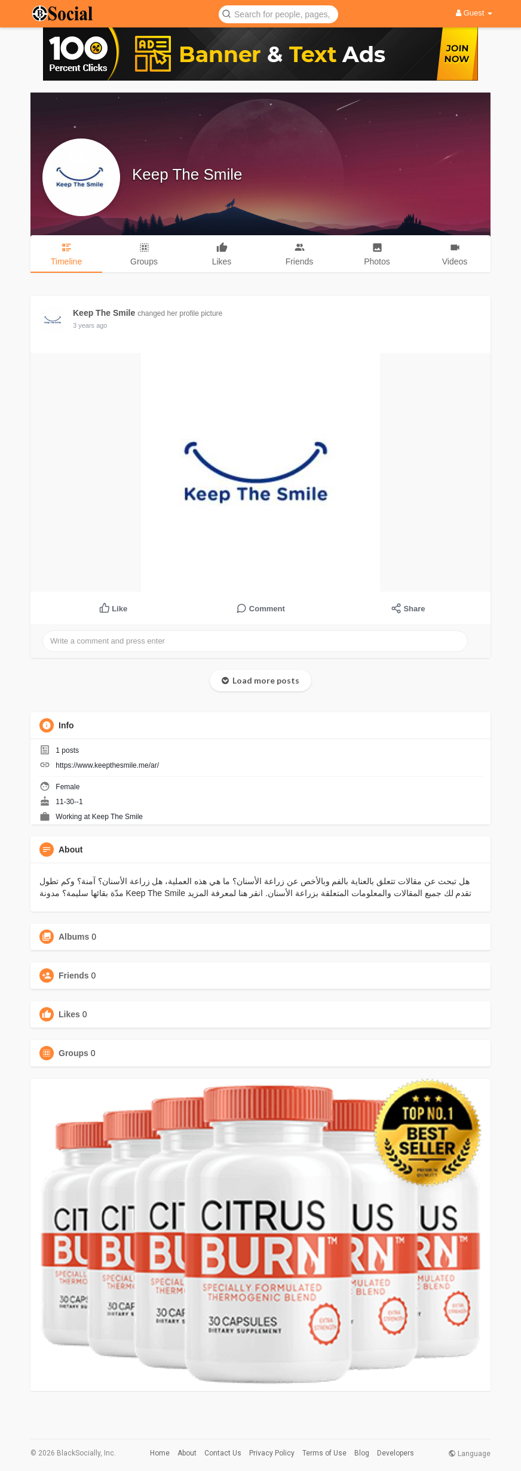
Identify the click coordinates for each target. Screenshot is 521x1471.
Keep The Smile (187, 174)
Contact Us (222, 1453)
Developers (395, 1453)
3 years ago (90, 325)
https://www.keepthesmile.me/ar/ (107, 765)
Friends (74, 975)
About (187, 1453)
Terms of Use (324, 1453)
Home (160, 1453)
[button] (278, 13)
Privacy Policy (272, 1453)
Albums (74, 936)
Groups (73, 1053)
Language (469, 1453)
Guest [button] (474, 12)
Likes (69, 1014)
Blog (361, 1453)
